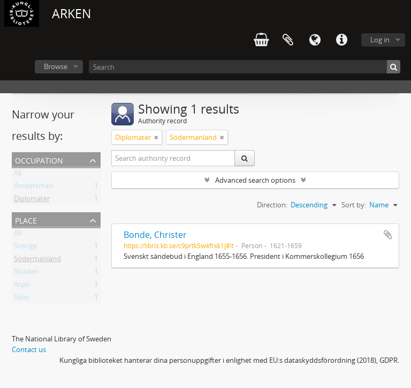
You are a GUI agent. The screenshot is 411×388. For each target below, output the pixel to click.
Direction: (272, 205)
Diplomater (32, 200)
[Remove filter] (156, 137)
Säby (21, 299)
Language (314, 40)
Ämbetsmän (33, 187)
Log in (380, 39)
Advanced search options (255, 180)
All (17, 175)
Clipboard (288, 40)
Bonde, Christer (155, 235)
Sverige (25, 247)
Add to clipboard (388, 234)
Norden (26, 273)
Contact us (29, 349)
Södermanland (37, 260)
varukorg (261, 40)
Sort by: (353, 205)
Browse (55, 66)
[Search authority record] (173, 158)
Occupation (39, 159)
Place (26, 219)
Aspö (22, 286)
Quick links (341, 40)
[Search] (244, 66)
